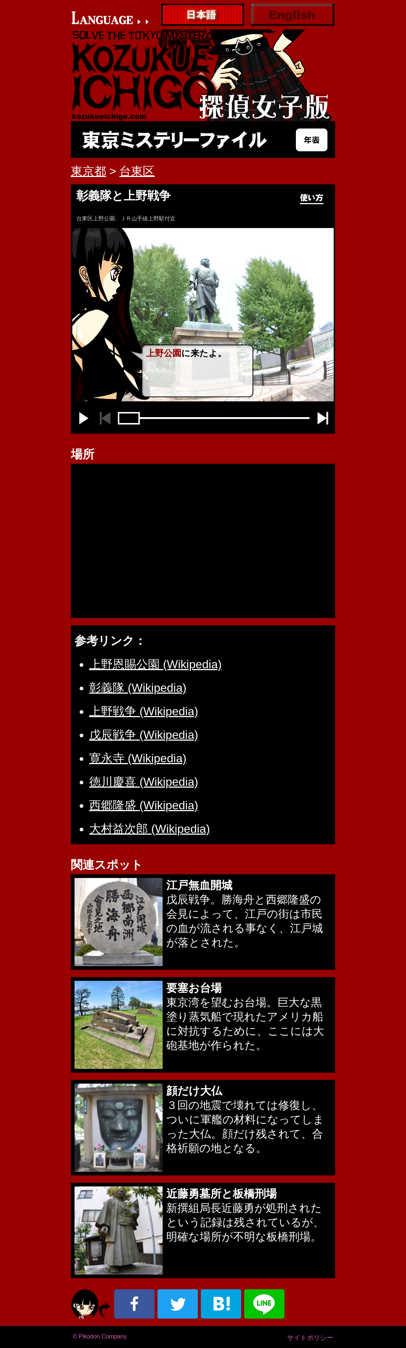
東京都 (88, 171)
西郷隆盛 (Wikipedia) (143, 805)
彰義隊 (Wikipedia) (137, 687)
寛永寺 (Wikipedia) (137, 758)
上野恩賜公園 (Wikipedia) (155, 664)
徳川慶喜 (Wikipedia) (143, 781)
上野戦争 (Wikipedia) (143, 711)
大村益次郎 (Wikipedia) (149, 828)
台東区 (137, 171)
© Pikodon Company (100, 1336)
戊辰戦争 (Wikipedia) (143, 734)
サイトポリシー (310, 1337)
